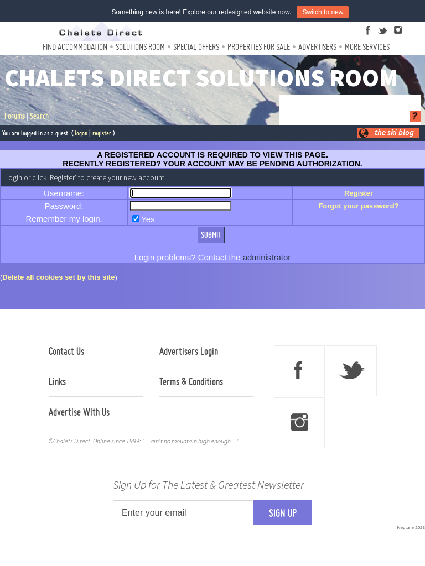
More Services (367, 46)
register (101, 133)
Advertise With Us (79, 412)
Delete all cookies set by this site (58, 277)
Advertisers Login (188, 351)
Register (358, 193)
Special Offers (196, 46)
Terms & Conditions (191, 381)
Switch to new (322, 12)
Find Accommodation (75, 46)
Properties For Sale (258, 46)
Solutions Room (140, 46)
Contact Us (66, 351)
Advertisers (317, 46)
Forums (14, 116)
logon (81, 133)
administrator (267, 257)
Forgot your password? (358, 206)
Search (39, 116)
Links (57, 381)
